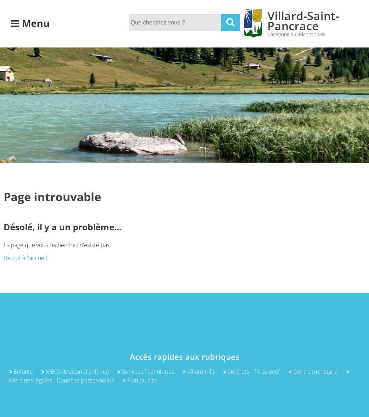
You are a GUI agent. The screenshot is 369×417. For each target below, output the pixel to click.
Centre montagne (314, 372)
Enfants (21, 372)
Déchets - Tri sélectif (252, 372)
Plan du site (140, 380)
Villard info (199, 372)
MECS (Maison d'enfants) (75, 372)
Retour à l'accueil (25, 258)
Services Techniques (146, 372)
